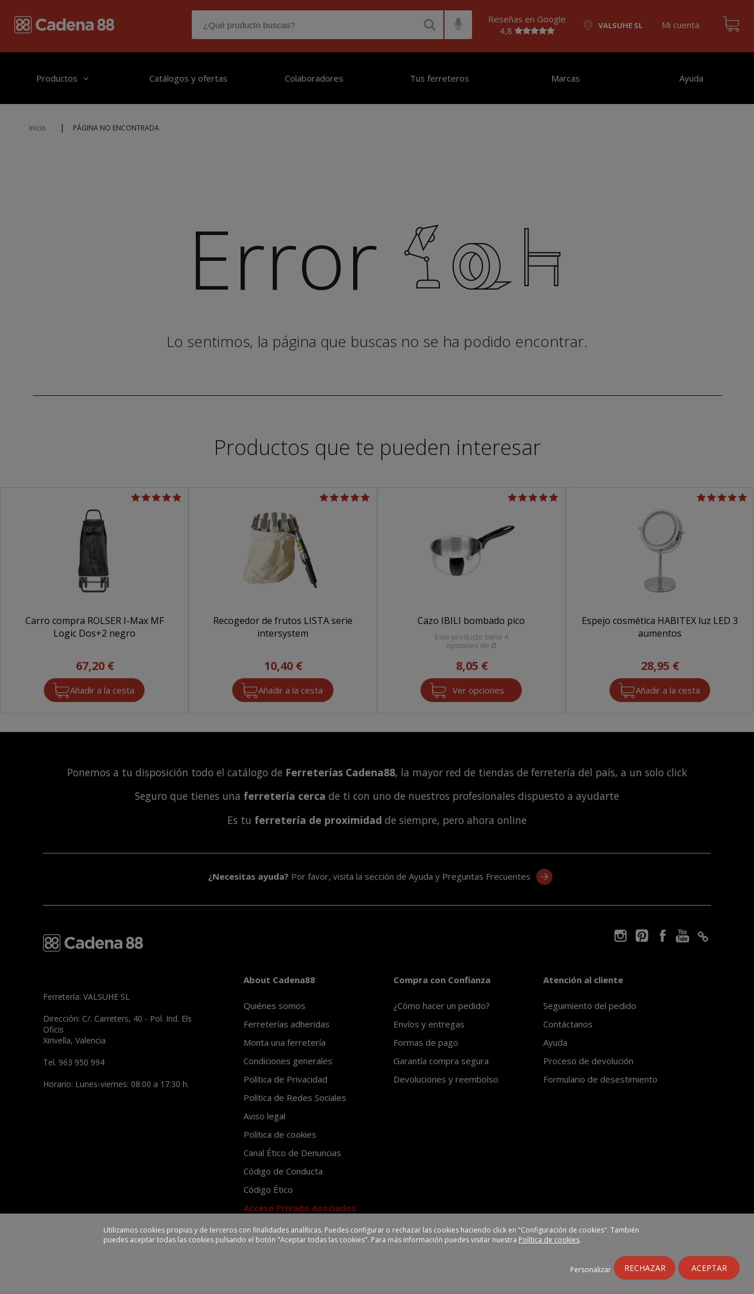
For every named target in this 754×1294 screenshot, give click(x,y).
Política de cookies (549, 1240)
